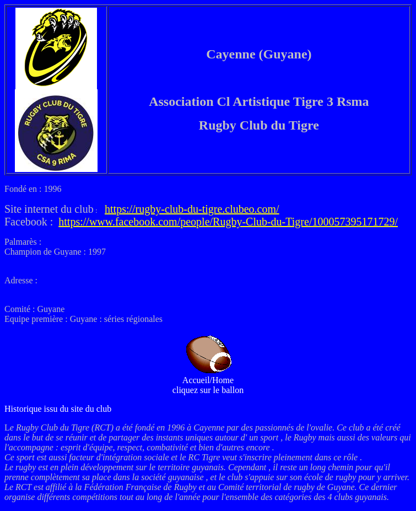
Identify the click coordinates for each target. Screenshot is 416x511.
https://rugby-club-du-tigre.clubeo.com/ (192, 209)
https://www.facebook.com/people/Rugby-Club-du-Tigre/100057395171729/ (228, 222)
